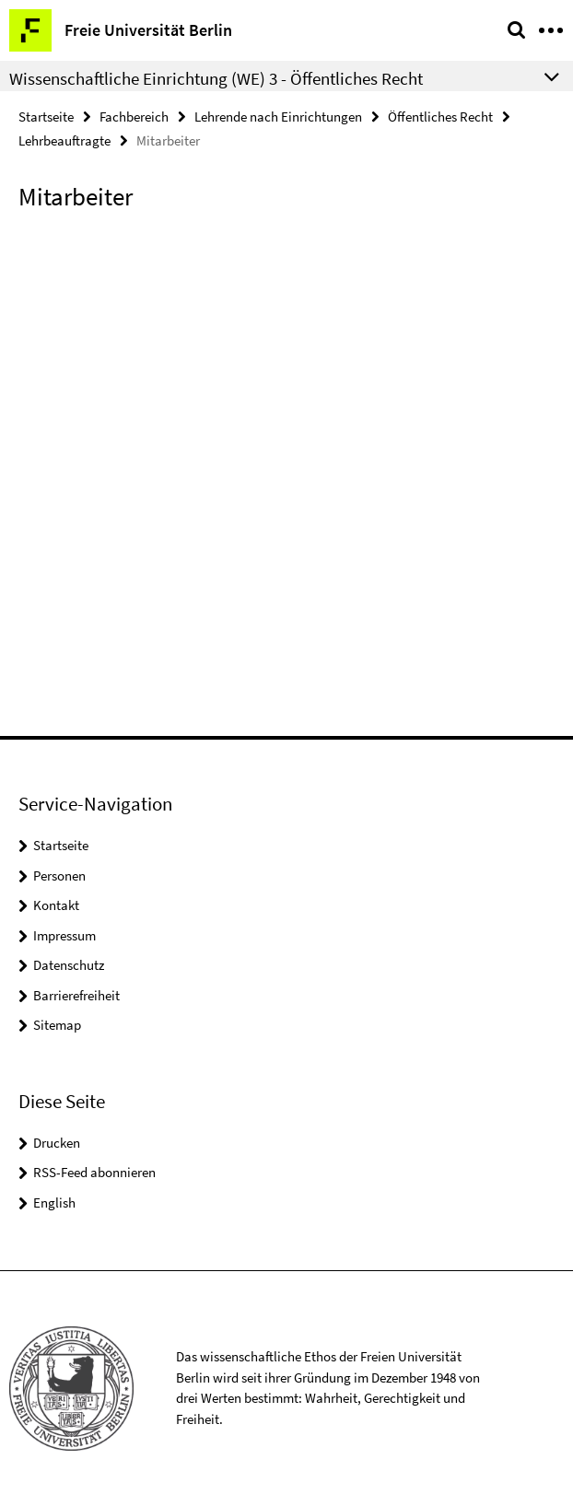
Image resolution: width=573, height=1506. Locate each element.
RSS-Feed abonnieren (94, 1172)
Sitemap (57, 1024)
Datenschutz (68, 965)
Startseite (46, 116)
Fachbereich (134, 116)
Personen (59, 875)
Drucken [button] (56, 1142)
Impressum (64, 935)
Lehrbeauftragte (64, 140)
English (54, 1202)
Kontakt (56, 905)
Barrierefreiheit (76, 995)
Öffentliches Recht (440, 116)
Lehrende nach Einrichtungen (278, 116)
